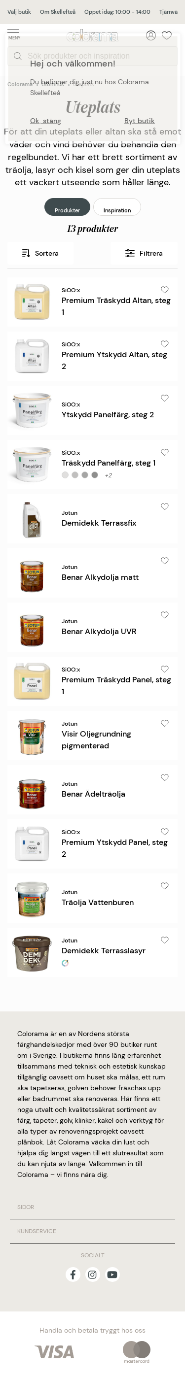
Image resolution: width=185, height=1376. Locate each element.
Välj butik (19, 11)
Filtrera (144, 253)
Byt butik (139, 120)
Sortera (40, 253)
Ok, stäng (45, 120)
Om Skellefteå (57, 11)
